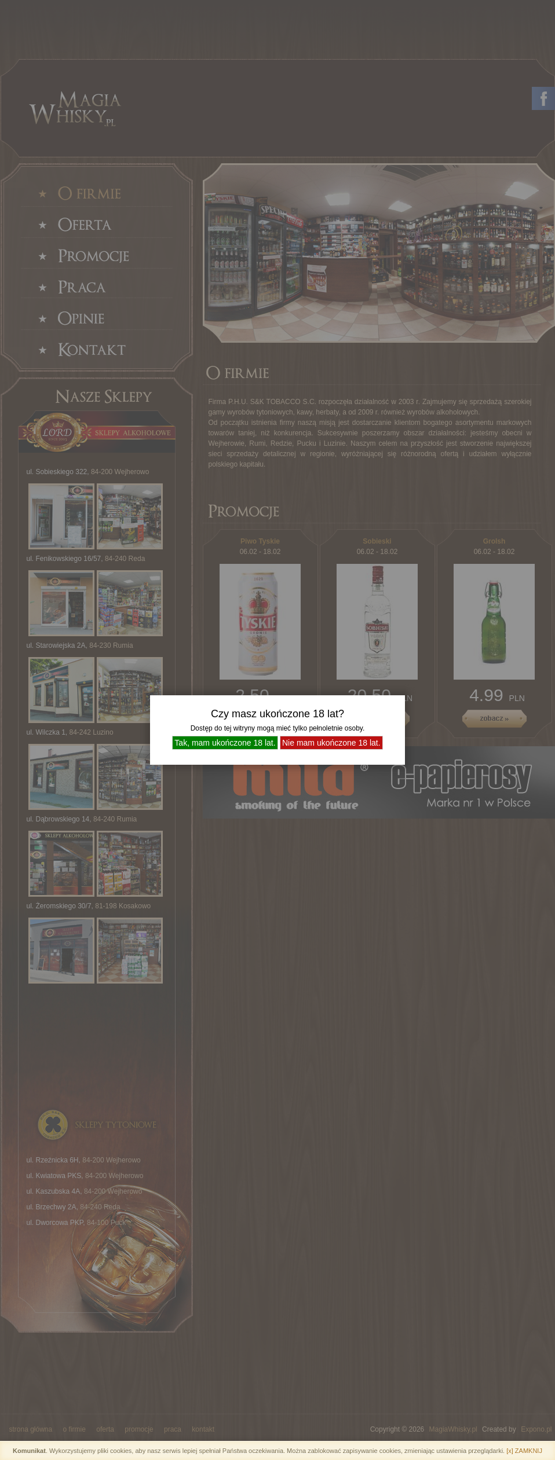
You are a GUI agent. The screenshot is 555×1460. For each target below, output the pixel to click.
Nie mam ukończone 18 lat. (331, 742)
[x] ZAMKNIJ (524, 1450)
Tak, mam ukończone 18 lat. (224, 742)
